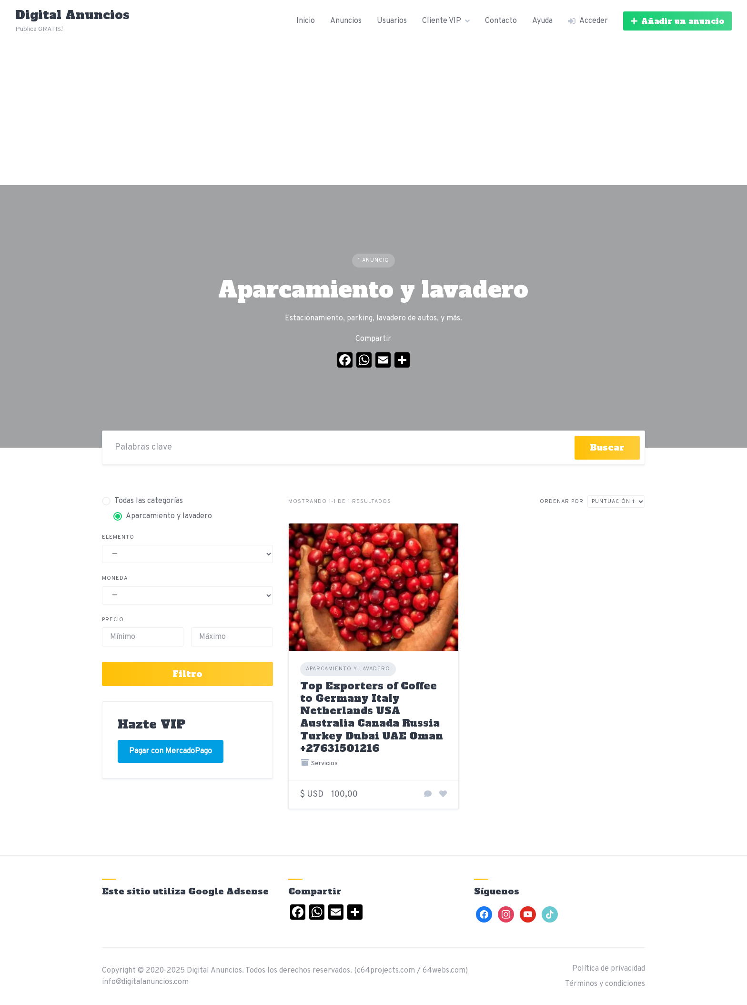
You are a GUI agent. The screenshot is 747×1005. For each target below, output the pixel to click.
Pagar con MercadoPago (170, 751)
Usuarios (392, 21)
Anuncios (346, 21)
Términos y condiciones (605, 984)
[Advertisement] (373, 113)
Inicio (305, 21)
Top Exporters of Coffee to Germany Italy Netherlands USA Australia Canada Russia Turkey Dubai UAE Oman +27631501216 (371, 717)
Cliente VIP (441, 21)
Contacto (501, 21)
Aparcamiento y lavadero (348, 669)
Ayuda (542, 21)
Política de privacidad (608, 969)
